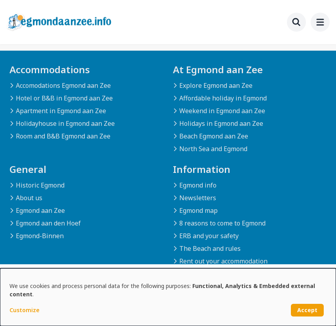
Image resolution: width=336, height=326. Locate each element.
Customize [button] (24, 310)
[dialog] (168, 297)
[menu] (320, 22)
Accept (307, 310)
